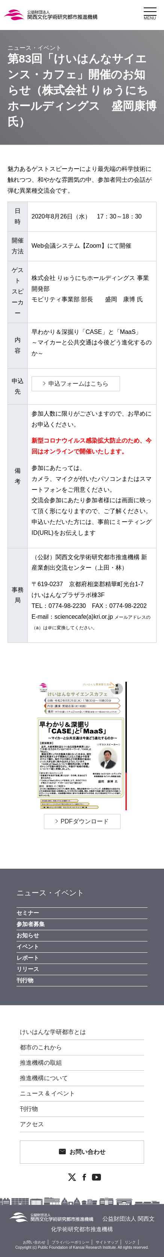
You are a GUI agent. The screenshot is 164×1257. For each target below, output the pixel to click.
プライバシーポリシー (70, 1242)
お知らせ (28, 935)
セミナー (28, 913)
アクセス (32, 1124)
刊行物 (25, 980)
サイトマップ (107, 1242)
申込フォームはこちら (78, 383)
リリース (28, 969)
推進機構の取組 (41, 1063)
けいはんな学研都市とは (53, 1032)
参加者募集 (31, 924)
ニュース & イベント (47, 1094)
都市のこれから (41, 1047)
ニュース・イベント (50, 893)
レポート (28, 958)
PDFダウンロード (85, 821)
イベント (28, 946)
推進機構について (44, 1078)
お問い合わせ (87, 1152)
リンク (130, 1242)
